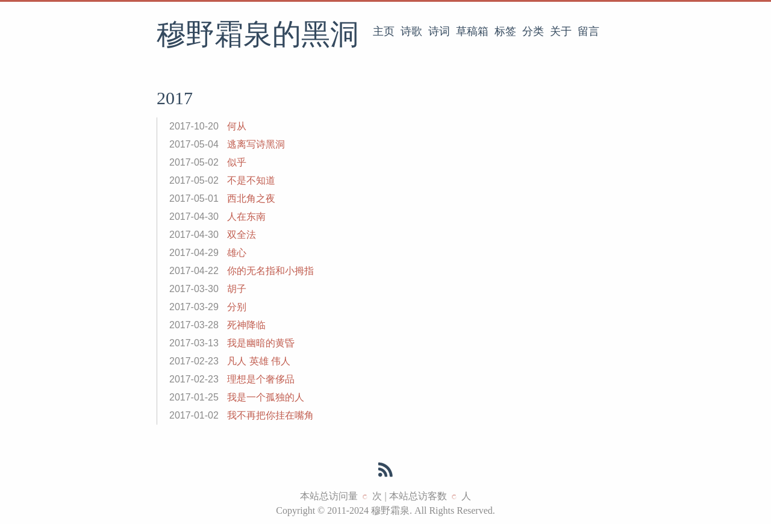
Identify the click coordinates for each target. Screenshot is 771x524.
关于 (561, 31)
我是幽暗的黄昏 (261, 343)
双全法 (241, 234)
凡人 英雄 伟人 (258, 361)
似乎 (236, 162)
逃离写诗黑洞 (256, 144)
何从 (236, 126)
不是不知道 (251, 180)
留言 (588, 31)
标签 (505, 31)
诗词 (439, 31)
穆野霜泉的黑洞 (258, 35)
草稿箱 (472, 31)
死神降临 (246, 325)
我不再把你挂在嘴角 (270, 415)
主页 (384, 31)
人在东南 (246, 216)
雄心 (236, 253)
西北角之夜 (251, 198)
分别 (236, 307)
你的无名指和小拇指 (270, 271)
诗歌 (411, 31)
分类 (533, 31)
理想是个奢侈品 (261, 379)
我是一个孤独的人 (265, 397)
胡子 (236, 289)
